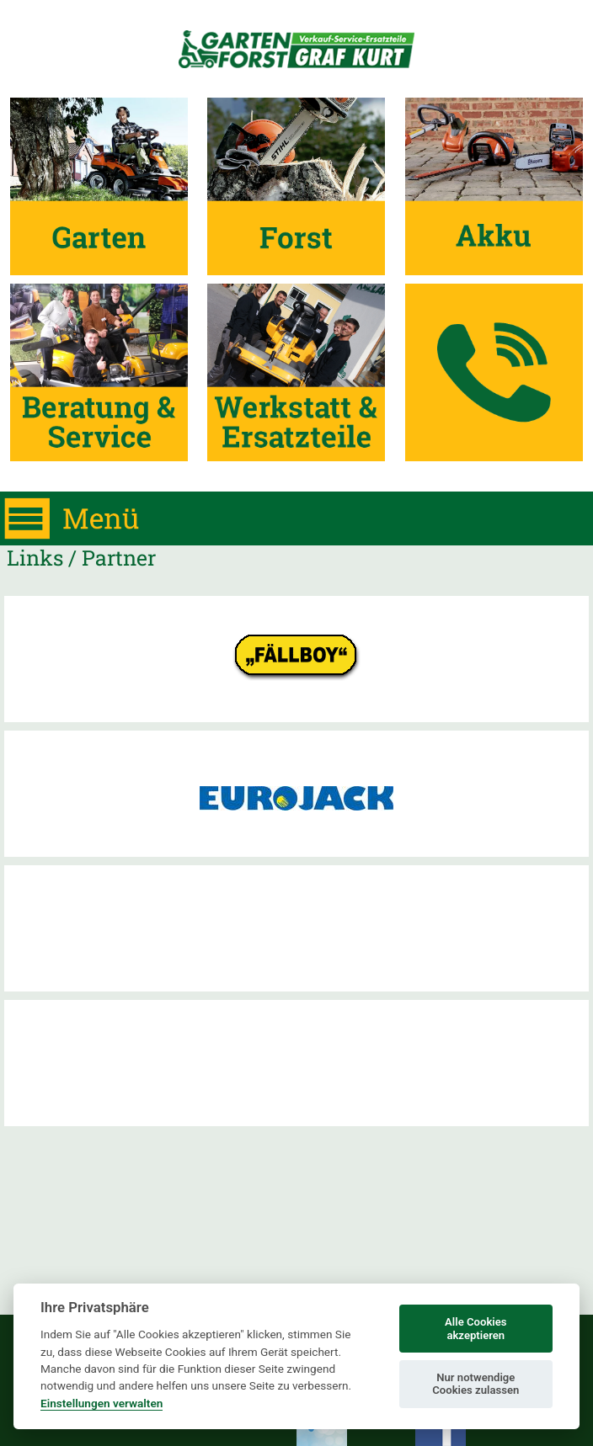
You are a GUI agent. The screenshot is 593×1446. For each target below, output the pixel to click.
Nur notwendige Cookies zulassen (475, 1384)
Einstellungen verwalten (101, 1403)
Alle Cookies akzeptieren (475, 1329)
